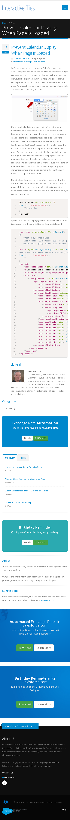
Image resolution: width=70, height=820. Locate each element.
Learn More (43, 648)
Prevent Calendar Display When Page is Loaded (33, 50)
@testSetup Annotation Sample (19, 502)
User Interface (39, 61)
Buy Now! (25, 648)
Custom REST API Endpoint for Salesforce (23, 467)
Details (27, 438)
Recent (23, 457)
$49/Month (40, 438)
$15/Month (40, 542)
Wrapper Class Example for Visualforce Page (25, 479)
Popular (10, 457)
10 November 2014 (22, 58)
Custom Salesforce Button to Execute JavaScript (26, 490)
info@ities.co (9, 777)
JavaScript (28, 61)
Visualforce (18, 61)
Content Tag (10, 408)
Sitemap (63, 809)
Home (5, 23)
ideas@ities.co (47, 600)
